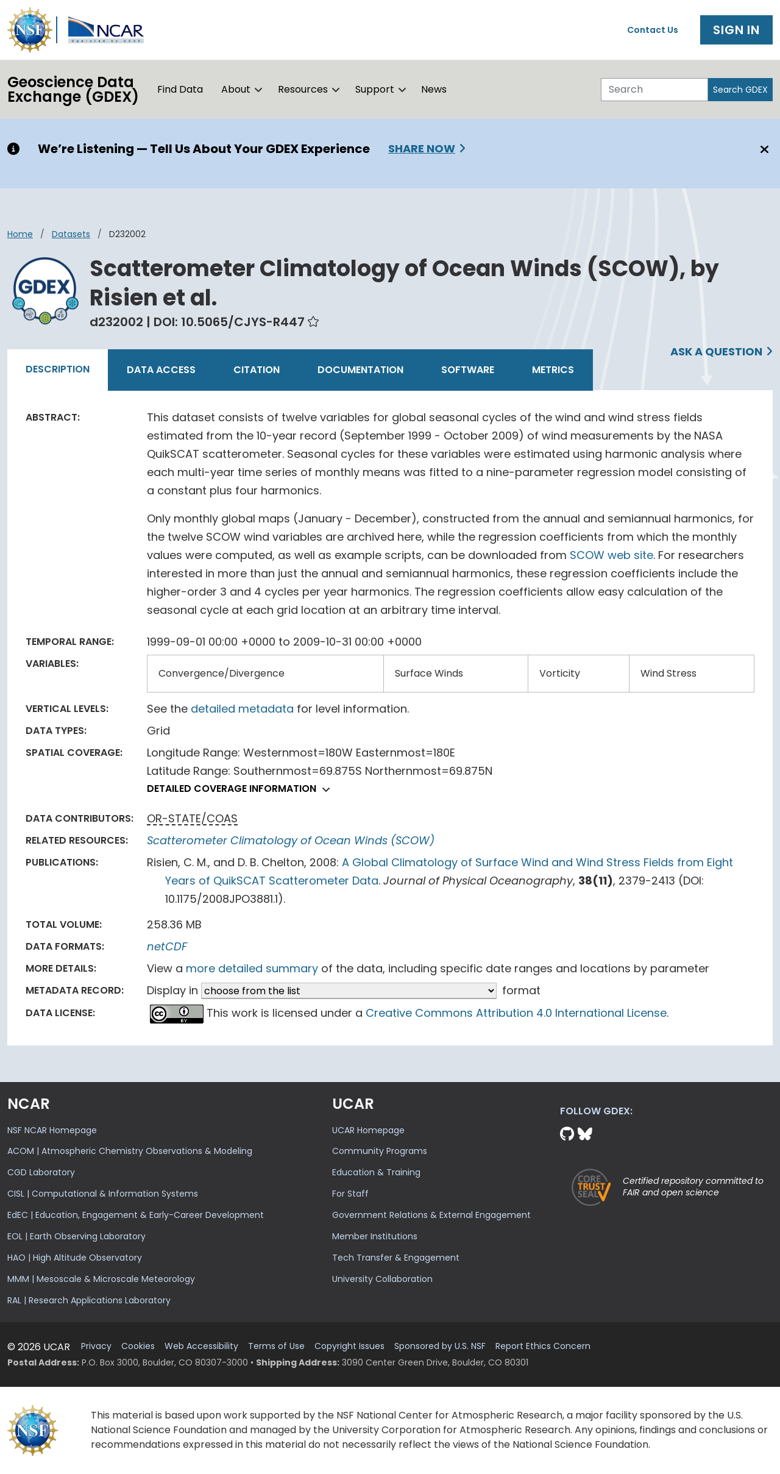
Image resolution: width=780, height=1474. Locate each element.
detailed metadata (242, 708)
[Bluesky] (585, 1134)
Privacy (96, 1346)
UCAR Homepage (368, 1130)
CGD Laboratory (41, 1172)
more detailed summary (252, 968)
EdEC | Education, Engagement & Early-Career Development (135, 1215)
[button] (258, 89)
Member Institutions (374, 1236)
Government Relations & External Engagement (431, 1215)
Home (20, 234)
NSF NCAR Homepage (52, 1130)
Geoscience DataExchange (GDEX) (73, 89)
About (235, 89)
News (434, 89)
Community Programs (379, 1151)
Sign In (736, 29)
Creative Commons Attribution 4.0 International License (516, 1012)
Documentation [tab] (360, 370)
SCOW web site (611, 555)
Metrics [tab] (553, 370)
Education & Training (376, 1172)
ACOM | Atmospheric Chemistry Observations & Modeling (129, 1151)
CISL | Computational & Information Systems (102, 1193)
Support (374, 89)
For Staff (350, 1193)
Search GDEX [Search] (740, 90)
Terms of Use (276, 1346)
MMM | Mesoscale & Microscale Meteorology (101, 1279)
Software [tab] (467, 370)
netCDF (167, 946)
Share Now (421, 148)
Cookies (138, 1346)
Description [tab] (58, 369)
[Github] (569, 1134)
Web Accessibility (201, 1346)
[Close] (763, 149)
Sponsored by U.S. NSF (440, 1346)
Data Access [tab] (161, 370)
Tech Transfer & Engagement (395, 1257)
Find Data (180, 89)
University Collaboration (382, 1279)
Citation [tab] (256, 370)
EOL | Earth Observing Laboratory (76, 1236)
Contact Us (652, 30)
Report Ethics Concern (542, 1346)
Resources (303, 89)
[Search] (654, 89)
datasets (71, 234)
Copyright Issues (349, 1346)
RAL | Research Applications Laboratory (89, 1300)
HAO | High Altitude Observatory (74, 1257)
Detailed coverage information (241, 789)
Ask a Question (716, 351)
